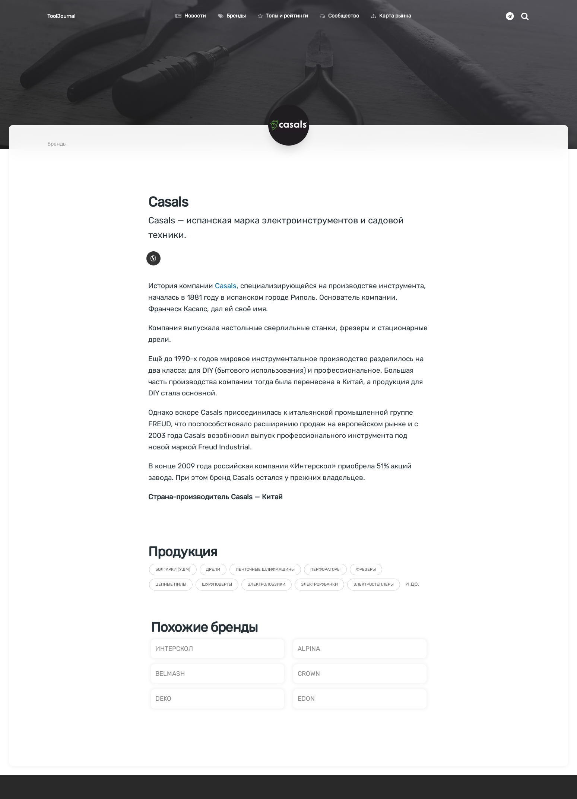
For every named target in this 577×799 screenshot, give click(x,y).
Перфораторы (325, 569)
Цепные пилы (170, 584)
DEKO (163, 698)
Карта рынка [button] (391, 16)
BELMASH (170, 673)
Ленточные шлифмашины (265, 569)
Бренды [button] (232, 16)
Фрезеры (366, 569)
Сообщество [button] (339, 16)
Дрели (213, 569)
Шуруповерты (217, 584)
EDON (306, 698)
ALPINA (309, 648)
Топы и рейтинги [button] (283, 16)
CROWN (309, 673)
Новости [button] (190, 16)
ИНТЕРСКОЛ (174, 648)
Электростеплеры (374, 584)
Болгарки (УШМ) (172, 569)
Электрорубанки (319, 584)
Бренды (57, 144)
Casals (226, 285)
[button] (153, 258)
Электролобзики (266, 584)
